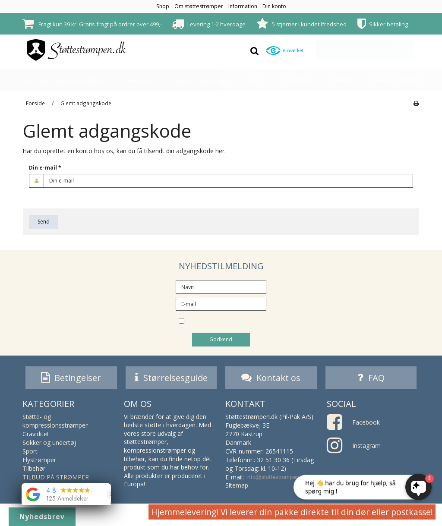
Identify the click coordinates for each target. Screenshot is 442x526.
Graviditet (142, 80)
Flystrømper (296, 80)
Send (44, 221)
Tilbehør (342, 80)
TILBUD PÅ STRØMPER (396, 80)
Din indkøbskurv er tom (369, 50)
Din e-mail (45, 167)
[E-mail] (221, 303)
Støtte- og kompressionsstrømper (65, 80)
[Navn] (221, 286)
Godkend (220, 339)
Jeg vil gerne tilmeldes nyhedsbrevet (227, 321)
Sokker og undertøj (200, 80)
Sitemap (236, 486)
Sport (254, 80)
